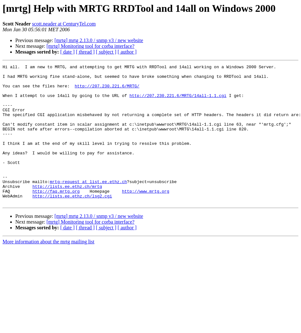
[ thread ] (85, 52)
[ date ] (67, 52)
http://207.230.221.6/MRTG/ (107, 90)
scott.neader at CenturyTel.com (64, 23)
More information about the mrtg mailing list (48, 269)
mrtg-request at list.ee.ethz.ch (88, 205)
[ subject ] (106, 52)
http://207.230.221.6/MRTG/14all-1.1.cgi (177, 102)
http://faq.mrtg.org (56, 217)
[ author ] (127, 52)
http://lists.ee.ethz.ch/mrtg (67, 211)
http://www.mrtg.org (145, 217)
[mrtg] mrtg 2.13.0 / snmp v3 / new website (99, 40)
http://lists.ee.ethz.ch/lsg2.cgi (72, 223)
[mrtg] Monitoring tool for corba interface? (91, 46)
